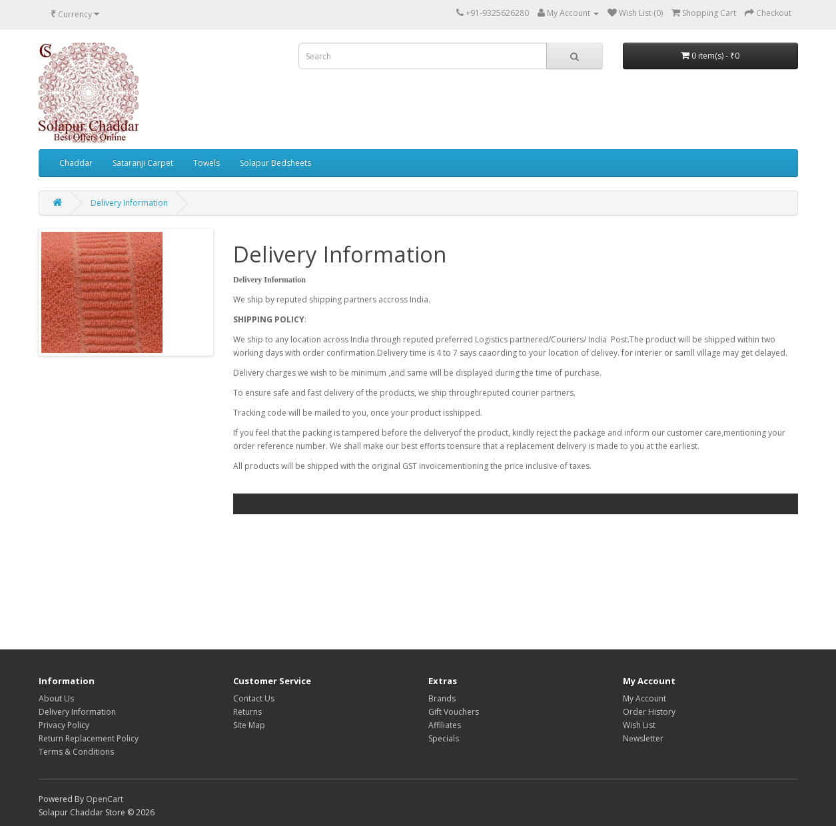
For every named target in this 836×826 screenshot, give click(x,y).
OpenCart (104, 799)
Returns (247, 711)
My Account (644, 698)
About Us (56, 698)
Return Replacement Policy (89, 738)
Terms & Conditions (76, 751)
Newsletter (643, 738)
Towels (206, 163)
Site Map (249, 725)
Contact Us (253, 698)
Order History (649, 711)
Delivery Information (129, 202)
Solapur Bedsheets (275, 163)
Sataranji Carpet (143, 163)
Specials (443, 738)
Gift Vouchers (453, 711)
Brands (442, 698)
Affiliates (444, 725)
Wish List (639, 725)
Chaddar (76, 163)
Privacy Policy (64, 725)
